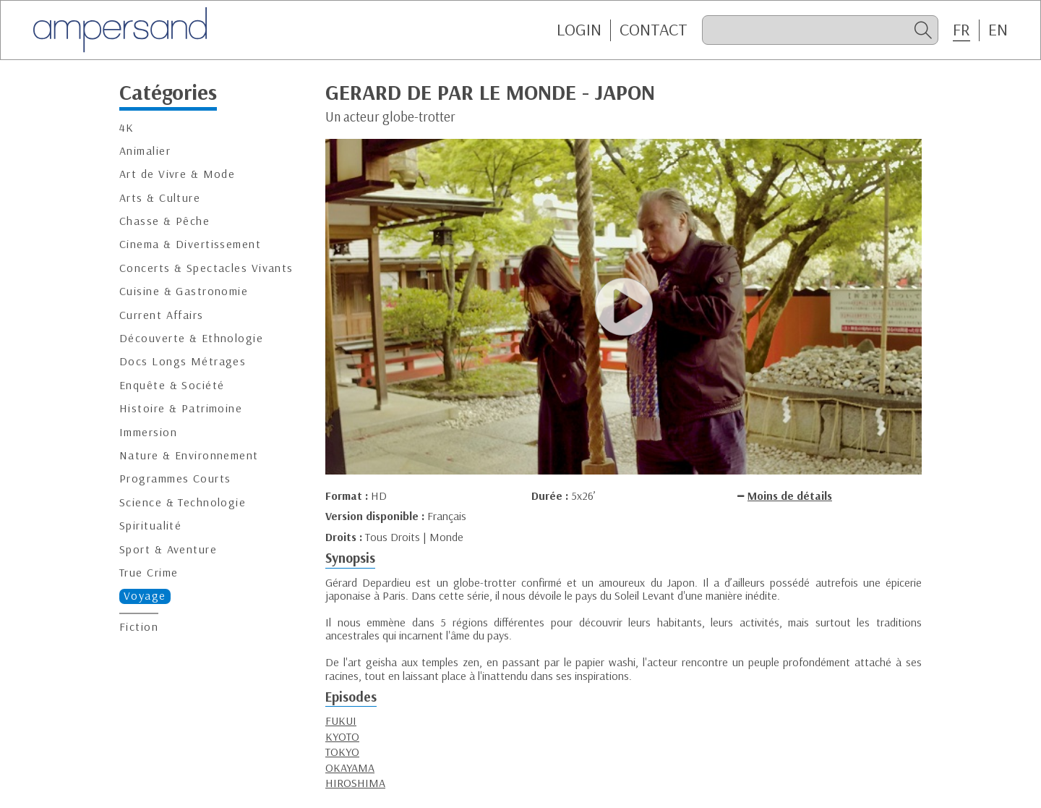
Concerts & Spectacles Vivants (206, 268)
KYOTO (342, 736)
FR (961, 30)
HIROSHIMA (355, 782)
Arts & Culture (159, 198)
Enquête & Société (171, 385)
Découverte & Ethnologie (191, 338)
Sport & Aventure (168, 549)
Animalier (145, 151)
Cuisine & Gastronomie (183, 291)
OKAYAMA (349, 767)
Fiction (138, 627)
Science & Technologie (182, 502)
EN (998, 30)
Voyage (145, 596)
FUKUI (340, 720)
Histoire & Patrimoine (180, 408)
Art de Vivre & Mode (177, 174)
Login (579, 30)
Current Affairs (161, 315)
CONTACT (653, 30)
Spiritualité (150, 525)
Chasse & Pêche (164, 221)
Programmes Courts (175, 478)
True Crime (148, 572)
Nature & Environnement (189, 455)
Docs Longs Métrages (182, 361)
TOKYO (342, 751)
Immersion (148, 432)
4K (126, 128)
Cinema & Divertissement (190, 244)
